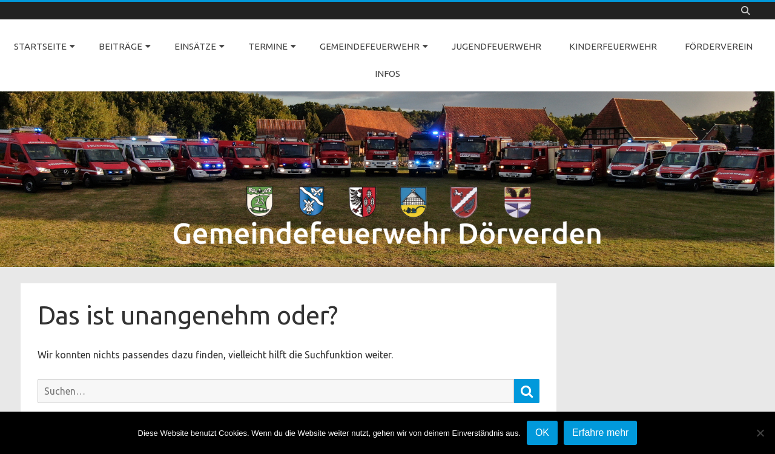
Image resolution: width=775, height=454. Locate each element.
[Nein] (760, 433)
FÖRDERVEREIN (719, 46)
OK (542, 432)
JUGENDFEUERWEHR (496, 46)
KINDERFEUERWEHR (613, 46)
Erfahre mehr (600, 432)
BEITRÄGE (120, 46)
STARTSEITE (40, 46)
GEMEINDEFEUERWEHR (370, 46)
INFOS (387, 73)
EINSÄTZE (195, 46)
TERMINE (268, 46)
